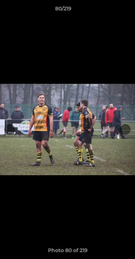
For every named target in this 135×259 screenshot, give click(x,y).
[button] (109, 10)
